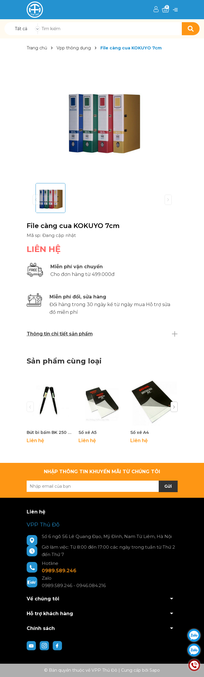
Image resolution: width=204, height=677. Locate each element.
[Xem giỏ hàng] (165, 9)
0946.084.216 (91, 585)
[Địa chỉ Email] (102, 486)
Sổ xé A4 (139, 432)
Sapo (155, 670)
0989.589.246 (59, 570)
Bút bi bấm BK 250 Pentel (50, 432)
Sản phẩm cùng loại (64, 361)
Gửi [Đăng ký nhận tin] (168, 486)
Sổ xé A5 (87, 432)
